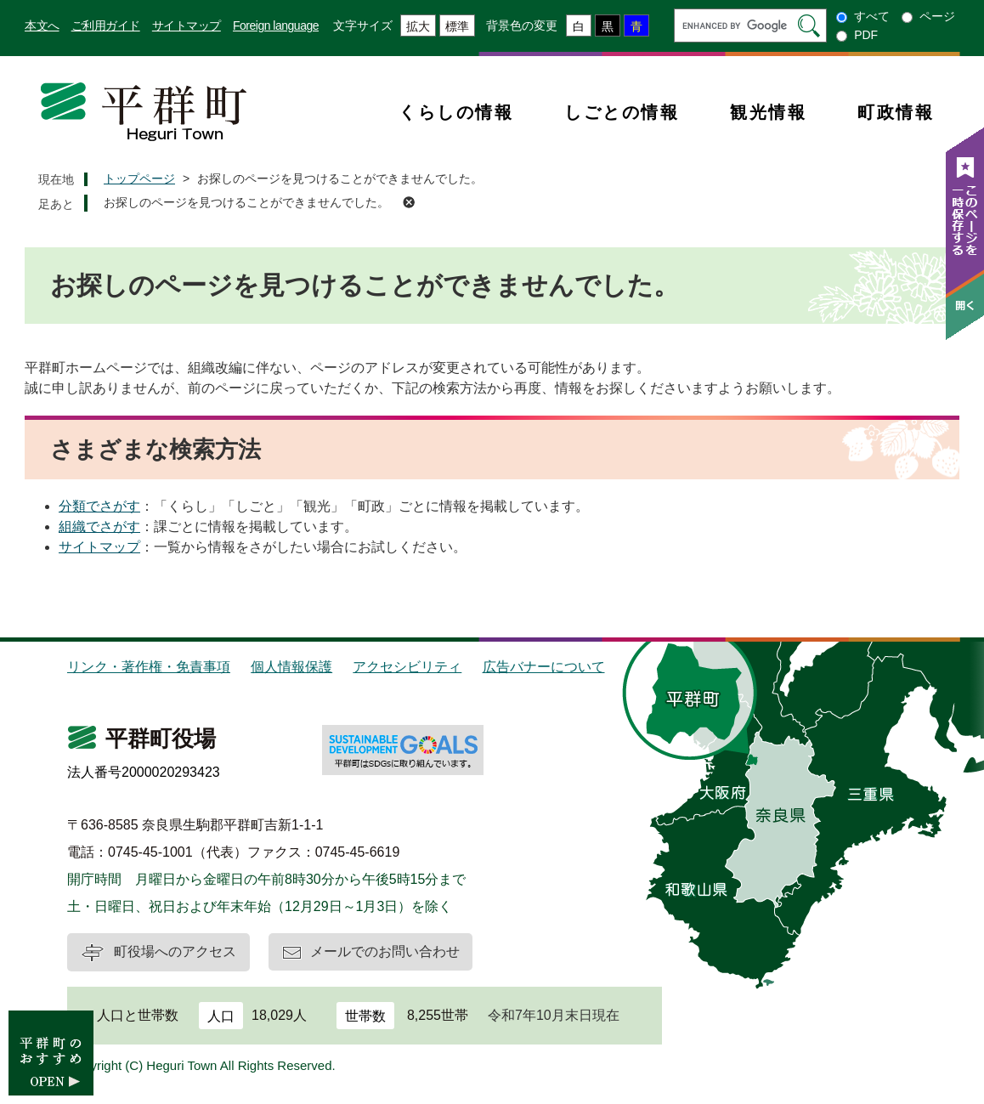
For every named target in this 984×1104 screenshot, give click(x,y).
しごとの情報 (621, 112)
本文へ (42, 25)
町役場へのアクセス (175, 951)
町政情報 (895, 112)
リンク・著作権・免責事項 (148, 667)
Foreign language (276, 25)
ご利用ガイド (105, 25)
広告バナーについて (544, 667)
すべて (872, 16)
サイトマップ (186, 25)
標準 (457, 26)
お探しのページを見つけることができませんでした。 (246, 202)
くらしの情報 (456, 112)
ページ (937, 16)
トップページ (139, 178)
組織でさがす (99, 526)
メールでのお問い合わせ (385, 951)
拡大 (418, 26)
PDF (866, 35)
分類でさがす (99, 506)
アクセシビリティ (407, 667)
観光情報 (768, 112)
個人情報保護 (291, 667)
